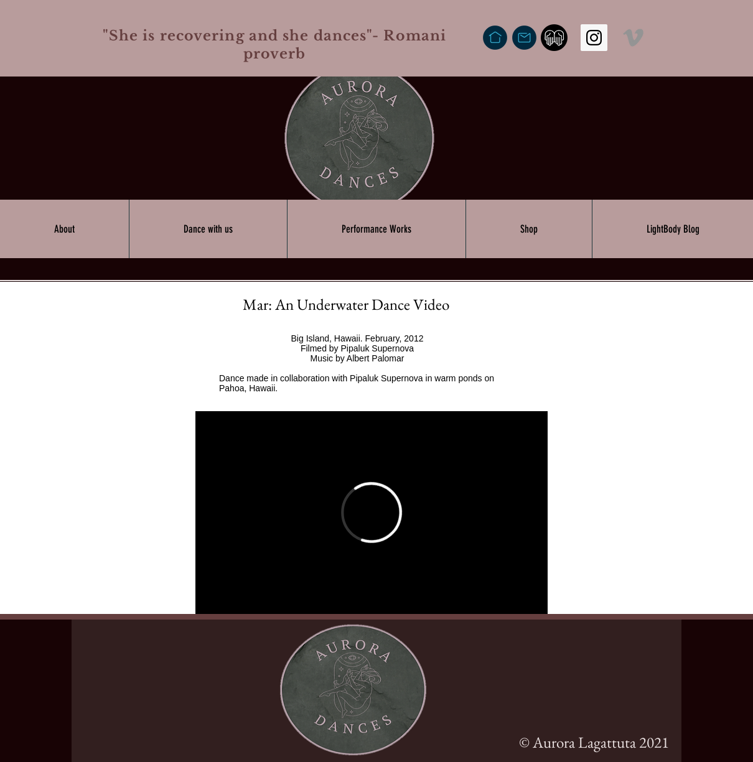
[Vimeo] (633, 37)
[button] (64, 229)
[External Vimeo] (371, 512)
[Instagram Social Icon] (594, 37)
